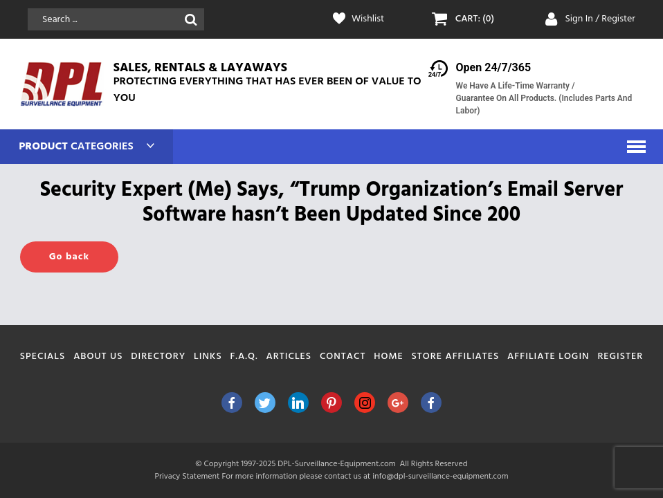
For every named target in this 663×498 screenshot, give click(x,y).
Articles (289, 357)
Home (388, 357)
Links (208, 357)
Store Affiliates (456, 357)
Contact (343, 357)
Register (620, 357)
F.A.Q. (243, 357)
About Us (97, 357)
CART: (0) (474, 19)
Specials (43, 357)
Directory (158, 357)
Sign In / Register (600, 19)
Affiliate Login (548, 357)
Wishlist (368, 19)
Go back (69, 257)
